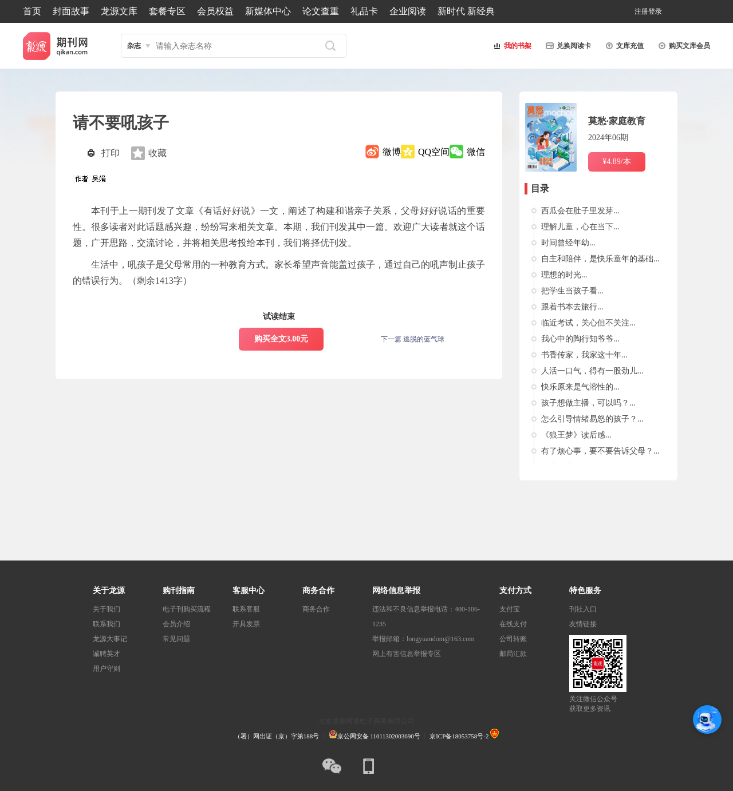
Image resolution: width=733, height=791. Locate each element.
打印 (110, 153)
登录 (655, 11)
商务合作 (316, 609)
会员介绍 (176, 624)
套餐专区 (167, 11)
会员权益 (215, 11)
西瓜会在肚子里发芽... (580, 210)
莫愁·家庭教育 (616, 121)
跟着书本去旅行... (572, 307)
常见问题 (176, 639)
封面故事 (71, 11)
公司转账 (513, 639)
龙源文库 (119, 11)
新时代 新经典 (466, 11)
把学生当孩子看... (572, 291)
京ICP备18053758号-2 (458, 736)
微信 (476, 152)
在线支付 (513, 624)
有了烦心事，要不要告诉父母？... (600, 451)
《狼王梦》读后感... (576, 435)
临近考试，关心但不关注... (588, 323)
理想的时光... (564, 275)
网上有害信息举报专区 (406, 654)
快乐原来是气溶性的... (580, 387)
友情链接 (583, 624)
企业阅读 (407, 11)
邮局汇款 (513, 654)
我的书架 (510, 46)
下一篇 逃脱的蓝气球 (412, 339)
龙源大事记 (110, 639)
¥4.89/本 (616, 161)
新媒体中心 (268, 11)
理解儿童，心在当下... (580, 226)
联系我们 (106, 624)
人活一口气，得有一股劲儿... (592, 371)
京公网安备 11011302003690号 (374, 736)
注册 (641, 11)
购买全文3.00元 (281, 339)
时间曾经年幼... (568, 243)
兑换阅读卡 (567, 46)
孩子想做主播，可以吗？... (588, 403)
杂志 (134, 46)
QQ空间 (434, 152)
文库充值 (623, 46)
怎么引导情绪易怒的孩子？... (592, 419)
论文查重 (320, 11)
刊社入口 (583, 609)
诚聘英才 (106, 654)
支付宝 (509, 609)
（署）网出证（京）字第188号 (277, 736)
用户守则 (106, 669)
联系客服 (246, 609)
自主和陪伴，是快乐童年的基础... (600, 259)
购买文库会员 (682, 46)
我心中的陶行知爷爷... (580, 339)
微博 (392, 152)
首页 (32, 11)
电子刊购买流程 (187, 609)
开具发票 (246, 624)
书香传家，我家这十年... (584, 355)
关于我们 (106, 609)
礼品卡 (364, 11)
